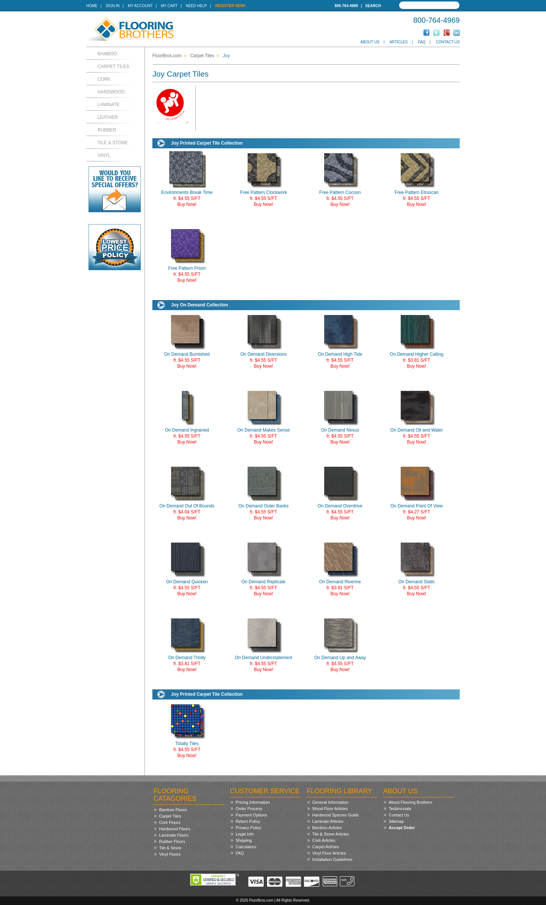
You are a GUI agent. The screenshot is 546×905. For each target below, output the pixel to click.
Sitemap (396, 821)
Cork (104, 79)
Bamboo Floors (173, 809)
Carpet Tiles (113, 66)
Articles (399, 42)
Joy (226, 55)
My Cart (169, 6)
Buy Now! (186, 204)
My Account (140, 6)
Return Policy (248, 821)
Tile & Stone (112, 142)
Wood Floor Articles (330, 808)
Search (373, 6)
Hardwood (111, 92)
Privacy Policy (248, 827)
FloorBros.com (167, 55)
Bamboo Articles (327, 827)
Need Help (196, 6)
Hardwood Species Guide (335, 815)
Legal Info (245, 834)
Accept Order (402, 827)
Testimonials (400, 808)
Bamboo (107, 53)
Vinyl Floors (169, 854)
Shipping (244, 840)
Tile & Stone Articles (330, 834)
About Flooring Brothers (410, 802)
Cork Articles (323, 840)
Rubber (106, 130)
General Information (330, 802)
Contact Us (448, 42)
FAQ (421, 42)
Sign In (113, 6)
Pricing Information (253, 802)
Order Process (249, 808)
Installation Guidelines (332, 859)
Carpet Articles (325, 846)
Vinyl (104, 155)
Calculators (246, 846)
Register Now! (230, 6)
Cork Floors (169, 822)
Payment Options (251, 815)
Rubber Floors (172, 841)
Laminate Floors (174, 835)
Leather (107, 117)
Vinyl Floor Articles (329, 853)
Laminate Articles (328, 821)
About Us (369, 42)
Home (91, 6)
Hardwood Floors (174, 829)
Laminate (108, 104)
